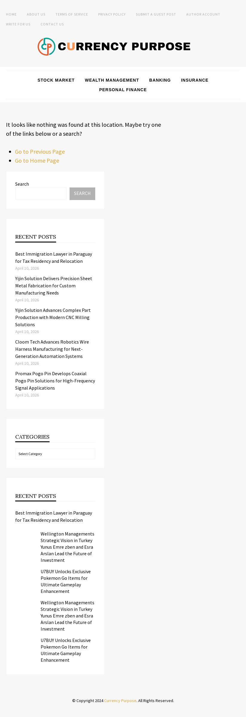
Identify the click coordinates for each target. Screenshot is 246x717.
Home (11, 14)
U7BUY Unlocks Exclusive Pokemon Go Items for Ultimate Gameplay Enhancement (66, 581)
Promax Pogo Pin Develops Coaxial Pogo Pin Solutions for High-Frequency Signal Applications (55, 380)
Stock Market (56, 80)
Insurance (194, 80)
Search (22, 184)
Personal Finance (123, 89)
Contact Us (52, 24)
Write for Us (18, 24)
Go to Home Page (37, 160)
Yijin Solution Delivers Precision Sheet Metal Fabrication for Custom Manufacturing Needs (53, 285)
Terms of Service (72, 14)
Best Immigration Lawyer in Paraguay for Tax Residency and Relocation (53, 516)
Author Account (203, 14)
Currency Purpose (120, 700)
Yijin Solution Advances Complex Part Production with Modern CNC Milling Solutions (53, 317)
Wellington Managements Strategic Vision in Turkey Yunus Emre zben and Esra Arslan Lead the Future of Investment (67, 547)
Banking (160, 80)
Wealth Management (112, 80)
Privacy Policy (112, 14)
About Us (36, 14)
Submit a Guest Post (156, 14)
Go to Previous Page (40, 151)
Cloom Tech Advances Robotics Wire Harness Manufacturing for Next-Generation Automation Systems (52, 349)
